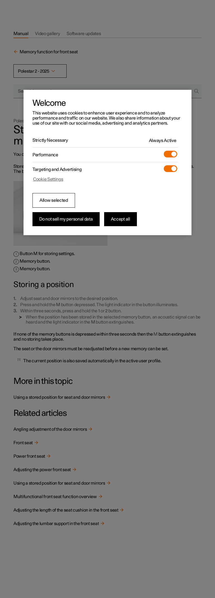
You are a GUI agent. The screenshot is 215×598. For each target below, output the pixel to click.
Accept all (120, 219)
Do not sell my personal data (66, 219)
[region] (107, 162)
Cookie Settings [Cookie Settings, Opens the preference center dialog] (48, 179)
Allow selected (53, 200)
